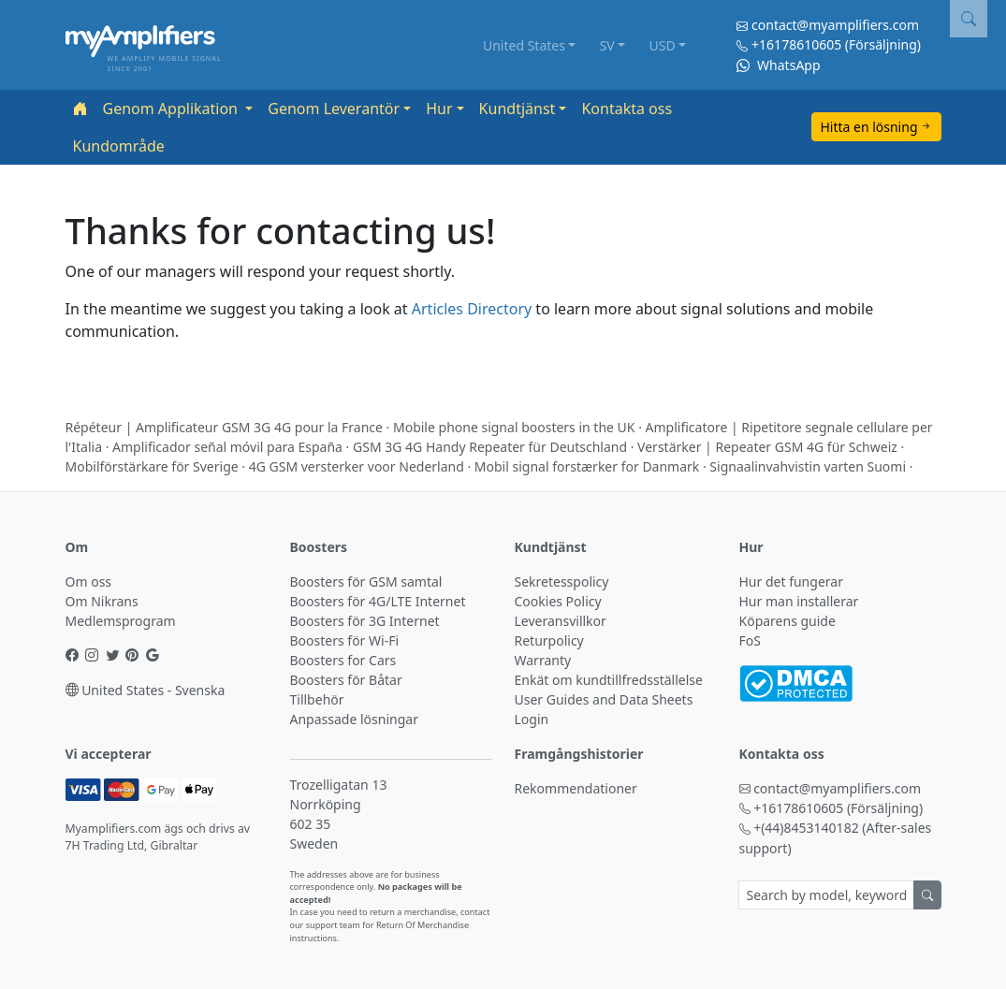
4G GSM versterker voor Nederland (356, 466)
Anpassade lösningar (354, 719)
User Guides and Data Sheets (604, 699)
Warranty (543, 660)
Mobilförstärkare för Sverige (152, 466)
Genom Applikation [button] (172, 108)
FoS (750, 640)
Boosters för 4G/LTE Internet (378, 601)
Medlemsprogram (121, 621)
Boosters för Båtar (346, 680)
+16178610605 (796, 44)
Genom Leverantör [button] (334, 108)
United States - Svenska (146, 690)
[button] (968, 18)
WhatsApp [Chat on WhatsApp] (778, 65)
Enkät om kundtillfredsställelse (609, 680)
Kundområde (119, 146)
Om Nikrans (102, 601)
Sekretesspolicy (562, 581)
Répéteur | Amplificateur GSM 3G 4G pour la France (224, 427)
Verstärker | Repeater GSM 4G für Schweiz (767, 447)
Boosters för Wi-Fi (345, 640)
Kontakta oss (626, 108)
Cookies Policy (558, 601)
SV (607, 45)
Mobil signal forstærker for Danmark (586, 466)
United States (524, 45)
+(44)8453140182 (806, 827)
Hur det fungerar (791, 581)
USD (662, 45)
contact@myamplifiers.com (835, 25)
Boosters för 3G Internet (365, 621)
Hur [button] (439, 108)
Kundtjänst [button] (517, 108)
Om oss (89, 581)
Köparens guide (787, 621)
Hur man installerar (799, 601)
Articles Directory (472, 308)
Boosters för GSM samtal (366, 581)
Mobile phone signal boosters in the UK (514, 427)
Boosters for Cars (343, 660)
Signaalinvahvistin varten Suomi (807, 466)
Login (532, 719)
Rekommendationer (576, 788)
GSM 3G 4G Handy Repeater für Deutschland (490, 447)
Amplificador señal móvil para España (227, 447)
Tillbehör (317, 699)
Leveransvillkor (560, 621)
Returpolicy (549, 640)
